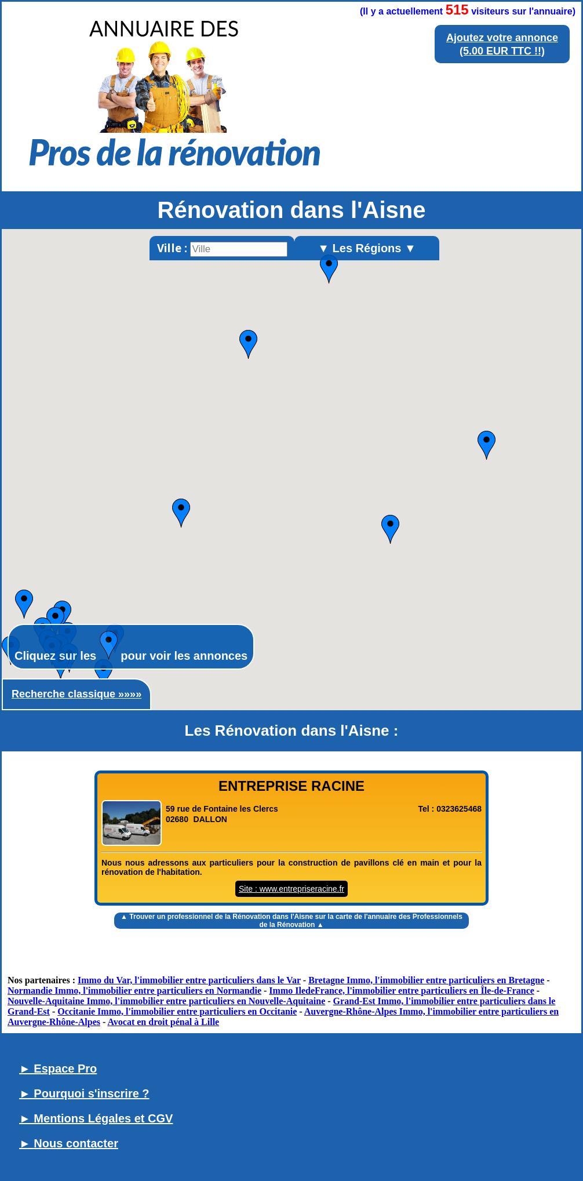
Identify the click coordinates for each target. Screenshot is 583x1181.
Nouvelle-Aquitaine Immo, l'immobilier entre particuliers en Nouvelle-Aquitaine (166, 1001)
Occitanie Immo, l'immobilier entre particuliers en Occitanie (177, 1011)
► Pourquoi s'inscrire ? (84, 1093)
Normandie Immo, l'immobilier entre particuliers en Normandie (134, 990)
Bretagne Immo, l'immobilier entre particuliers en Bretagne (426, 980)
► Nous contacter (68, 1143)
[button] (181, 513)
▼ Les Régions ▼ (367, 248)
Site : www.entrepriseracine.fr (291, 888)
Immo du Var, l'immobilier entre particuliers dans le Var (189, 980)
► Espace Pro (58, 1068)
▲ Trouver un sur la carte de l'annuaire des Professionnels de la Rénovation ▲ (291, 921)
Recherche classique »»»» (76, 694)
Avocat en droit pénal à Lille (163, 1022)
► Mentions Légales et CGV (96, 1118)
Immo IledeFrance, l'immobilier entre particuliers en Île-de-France (401, 990)
